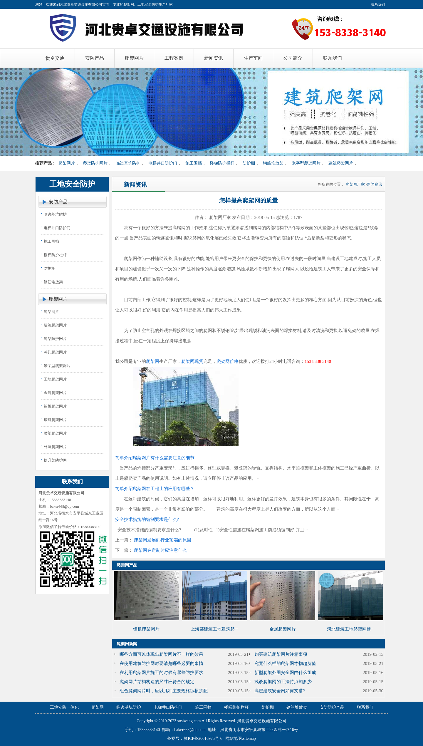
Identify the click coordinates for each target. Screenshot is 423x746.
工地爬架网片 (55, 379)
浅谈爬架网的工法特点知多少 (283, 681)
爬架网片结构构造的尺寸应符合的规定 (157, 681)
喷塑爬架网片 (55, 433)
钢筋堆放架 (273, 163)
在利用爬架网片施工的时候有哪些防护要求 (161, 672)
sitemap (249, 738)
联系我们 (378, 4)
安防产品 (58, 201)
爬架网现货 (192, 361)
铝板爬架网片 (55, 406)
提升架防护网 (55, 460)
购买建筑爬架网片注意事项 (280, 654)
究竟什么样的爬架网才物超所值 (285, 663)
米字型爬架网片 (306, 163)
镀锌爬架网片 (55, 420)
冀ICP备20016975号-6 (203, 738)
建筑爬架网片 (340, 163)
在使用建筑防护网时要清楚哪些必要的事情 (161, 663)
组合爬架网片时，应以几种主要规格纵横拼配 (164, 690)
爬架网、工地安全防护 (141, 4)
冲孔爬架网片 (55, 352)
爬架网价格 (227, 361)
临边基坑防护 (128, 163)
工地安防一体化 (64, 707)
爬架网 (152, 361)
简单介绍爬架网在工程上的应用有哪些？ (154, 488)
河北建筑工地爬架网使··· (350, 629)
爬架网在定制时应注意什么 (160, 550)
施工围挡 (193, 163)
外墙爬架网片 (55, 447)
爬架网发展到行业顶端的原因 (162, 540)
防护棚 (249, 163)
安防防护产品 (332, 707)
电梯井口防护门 (162, 163)
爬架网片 (66, 163)
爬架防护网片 (95, 163)
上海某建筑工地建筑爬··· (214, 629)
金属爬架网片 (55, 392)
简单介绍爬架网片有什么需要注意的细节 (154, 457)
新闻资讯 (374, 184)
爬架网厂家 (355, 184)
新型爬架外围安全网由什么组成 (285, 672)
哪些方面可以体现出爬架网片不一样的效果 (161, 654)
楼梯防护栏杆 (222, 163)
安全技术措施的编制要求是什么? (147, 519)
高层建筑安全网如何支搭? (279, 690)
